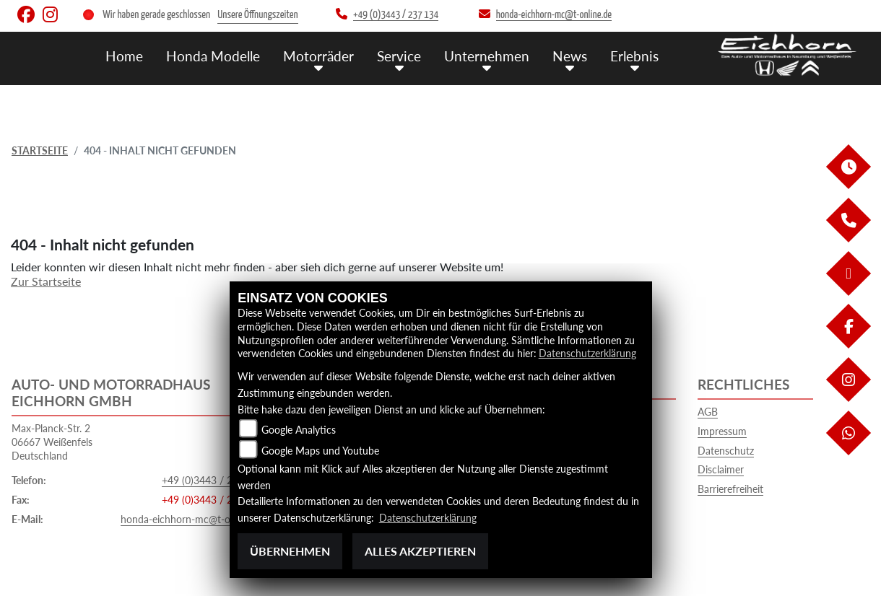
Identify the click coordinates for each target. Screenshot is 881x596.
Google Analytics (298, 429)
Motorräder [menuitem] (318, 56)
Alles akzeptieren (420, 551)
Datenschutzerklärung (587, 353)
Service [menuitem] (399, 56)
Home (124, 56)
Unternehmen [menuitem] (486, 56)
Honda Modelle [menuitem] (213, 56)
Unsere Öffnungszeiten (257, 14)
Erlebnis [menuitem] (634, 56)
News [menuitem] (569, 56)
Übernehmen (290, 551)
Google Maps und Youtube (320, 450)
